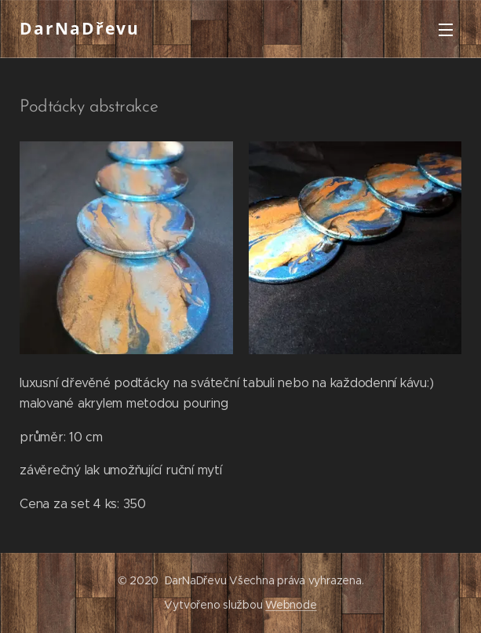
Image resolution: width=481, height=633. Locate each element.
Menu (446, 30)
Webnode (290, 605)
